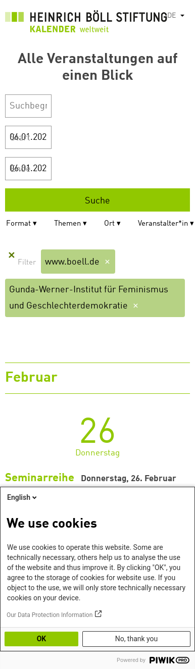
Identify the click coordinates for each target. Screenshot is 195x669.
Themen (67, 224)
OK (41, 639)
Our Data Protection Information (49, 615)
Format (18, 224)
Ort (109, 224)
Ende (20, 169)
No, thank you (136, 639)
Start (20, 137)
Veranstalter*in (163, 224)
